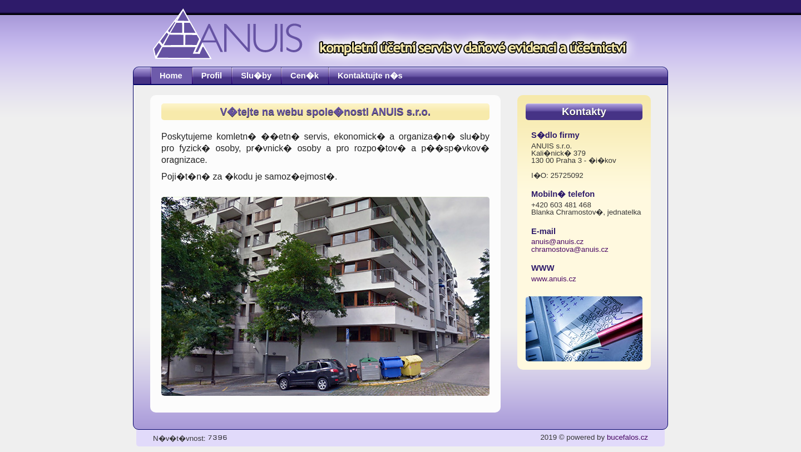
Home (171, 75)
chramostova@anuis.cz (570, 249)
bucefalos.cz (627, 437)
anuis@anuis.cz (557, 241)
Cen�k (304, 75)
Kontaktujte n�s (370, 75)
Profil (211, 75)
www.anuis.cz (553, 279)
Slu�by (256, 75)
